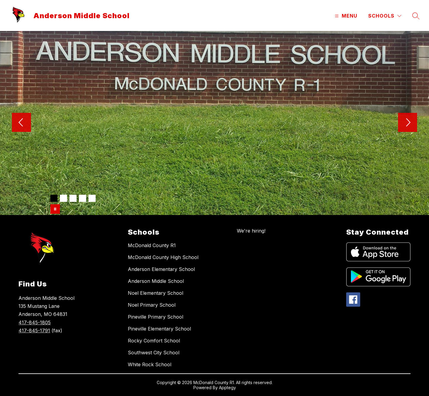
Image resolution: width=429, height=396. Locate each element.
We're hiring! (251, 231)
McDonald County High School (163, 257)
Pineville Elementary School (159, 329)
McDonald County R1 (152, 245)
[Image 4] (82, 198)
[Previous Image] (21, 123)
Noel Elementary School (155, 293)
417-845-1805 (34, 322)
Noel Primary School (151, 305)
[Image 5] (92, 198)
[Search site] (415, 15)
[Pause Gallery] (55, 209)
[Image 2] (63, 198)
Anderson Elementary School (161, 269)
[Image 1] (53, 198)
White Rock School (149, 364)
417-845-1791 (34, 330)
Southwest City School (153, 353)
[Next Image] (407, 123)
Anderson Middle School (156, 281)
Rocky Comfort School (154, 341)
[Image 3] (73, 198)
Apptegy (227, 387)
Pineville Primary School (155, 317)
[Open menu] (345, 16)
